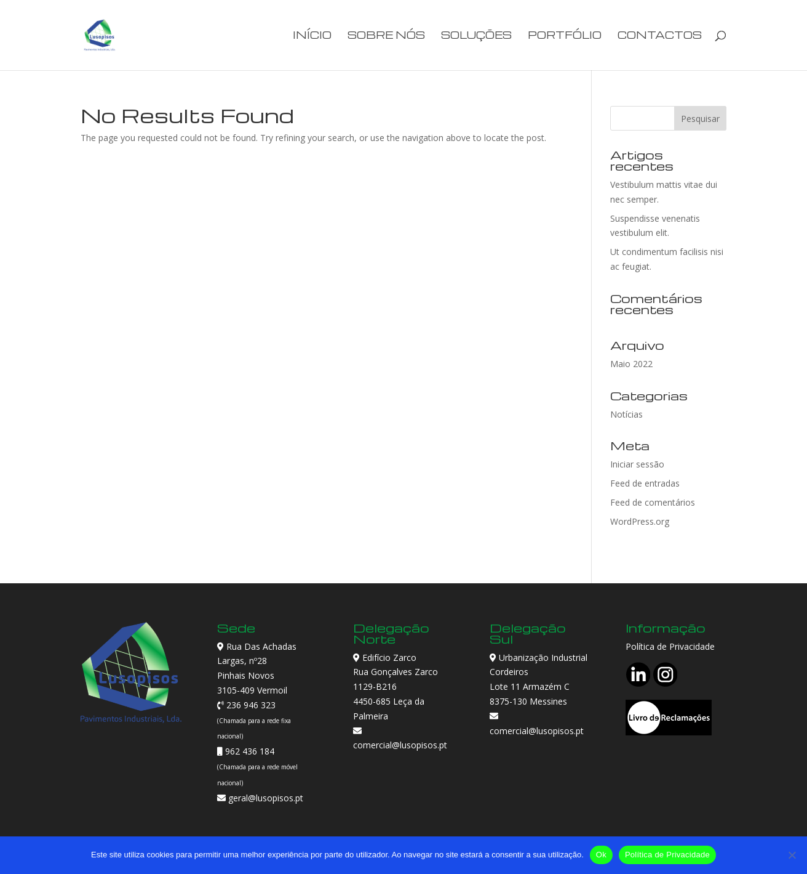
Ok (601, 854)
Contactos (660, 36)
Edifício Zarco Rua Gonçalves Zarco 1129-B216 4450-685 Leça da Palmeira (395, 687)
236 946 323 (250, 705)
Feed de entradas (645, 483)
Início (312, 36)
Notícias (626, 414)
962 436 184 (248, 751)
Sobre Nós (386, 36)
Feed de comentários (652, 502)
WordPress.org (639, 521)
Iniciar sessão (637, 464)
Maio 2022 (631, 364)
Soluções (476, 36)
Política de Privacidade (670, 646)
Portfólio (565, 36)
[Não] (791, 855)
